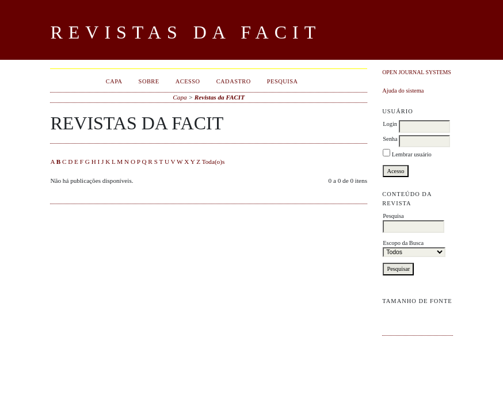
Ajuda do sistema (403, 90)
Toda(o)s (213, 161)
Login (390, 124)
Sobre (149, 81)
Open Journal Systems (416, 72)
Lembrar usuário (412, 154)
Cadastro (233, 81)
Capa (114, 81)
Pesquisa (413, 223)
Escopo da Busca (414, 249)
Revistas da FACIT (220, 97)
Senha (390, 139)
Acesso (188, 81)
